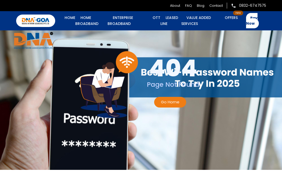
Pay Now (252, 20)
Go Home (170, 102)
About (175, 5)
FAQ (188, 5)
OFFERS (231, 17)
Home (70, 17)
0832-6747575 (248, 5)
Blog (200, 5)
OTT (156, 17)
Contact (216, 5)
